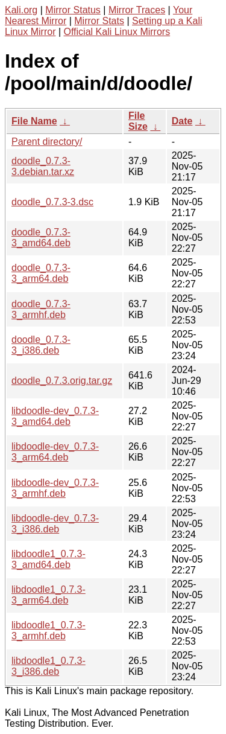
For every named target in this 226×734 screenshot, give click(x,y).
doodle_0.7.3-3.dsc (52, 202)
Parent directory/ (46, 141)
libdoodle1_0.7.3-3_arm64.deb (48, 594)
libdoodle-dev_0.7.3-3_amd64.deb (55, 416)
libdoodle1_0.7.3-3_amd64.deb (48, 559)
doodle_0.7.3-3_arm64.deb (41, 273)
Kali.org (21, 10)
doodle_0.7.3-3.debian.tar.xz (42, 166)
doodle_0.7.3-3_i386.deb (41, 345)
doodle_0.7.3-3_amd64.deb (41, 237)
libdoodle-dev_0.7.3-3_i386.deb (55, 523)
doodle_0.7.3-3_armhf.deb (41, 309)
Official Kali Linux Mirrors (117, 32)
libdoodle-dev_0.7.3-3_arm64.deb (55, 451)
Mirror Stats (99, 21)
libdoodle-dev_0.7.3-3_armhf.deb (55, 488)
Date (182, 121)
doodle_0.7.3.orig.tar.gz (61, 380)
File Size (138, 121)
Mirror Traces (136, 10)
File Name (34, 121)
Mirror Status (73, 10)
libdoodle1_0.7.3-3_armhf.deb (48, 630)
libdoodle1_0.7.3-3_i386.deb (48, 666)
